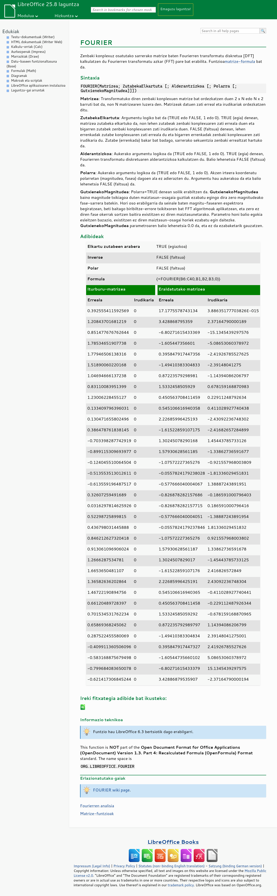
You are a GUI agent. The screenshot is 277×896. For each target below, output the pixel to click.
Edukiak (10, 31)
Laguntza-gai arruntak (28, 90)
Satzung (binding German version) (235, 866)
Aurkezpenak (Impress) (28, 51)
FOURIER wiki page (111, 790)
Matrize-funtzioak (97, 813)
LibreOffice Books (173, 842)
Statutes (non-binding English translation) (171, 866)
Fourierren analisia (97, 805)
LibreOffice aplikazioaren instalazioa (38, 85)
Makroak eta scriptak (26, 80)
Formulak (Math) (23, 70)
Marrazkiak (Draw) (25, 56)
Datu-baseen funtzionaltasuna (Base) (31, 64)
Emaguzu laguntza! (175, 8)
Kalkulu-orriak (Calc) (26, 46)
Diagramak (19, 75)
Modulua (25, 15)
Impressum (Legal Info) (92, 866)
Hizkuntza (64, 15)
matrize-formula (240, 61)
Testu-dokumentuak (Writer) (33, 37)
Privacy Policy (124, 866)
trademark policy (181, 885)
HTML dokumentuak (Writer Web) (36, 42)
